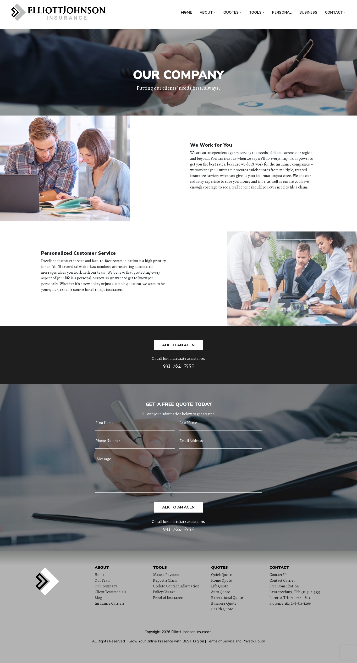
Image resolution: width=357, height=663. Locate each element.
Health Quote (222, 609)
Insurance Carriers (110, 603)
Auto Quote (220, 592)
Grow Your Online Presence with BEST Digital (166, 641)
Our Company (106, 586)
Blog (98, 597)
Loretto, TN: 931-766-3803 (289, 597)
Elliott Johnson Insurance (191, 632)
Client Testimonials (110, 592)
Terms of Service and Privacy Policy (236, 641)
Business (308, 14)
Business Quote (223, 603)
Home (186, 14)
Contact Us (278, 574)
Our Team (102, 580)
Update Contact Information (176, 586)
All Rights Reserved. (109, 641)
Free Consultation (284, 586)
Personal (282, 14)
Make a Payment (166, 574)
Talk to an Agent (178, 345)
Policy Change (164, 592)
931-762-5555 (178, 366)
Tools (255, 14)
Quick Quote (221, 574)
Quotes (231, 14)
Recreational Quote (227, 597)
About (206, 14)
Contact (334, 14)
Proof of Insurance (168, 597)
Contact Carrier (282, 580)
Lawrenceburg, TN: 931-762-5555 (294, 592)
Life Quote (219, 586)
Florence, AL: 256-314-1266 (290, 603)
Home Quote (221, 580)
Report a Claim (165, 580)
